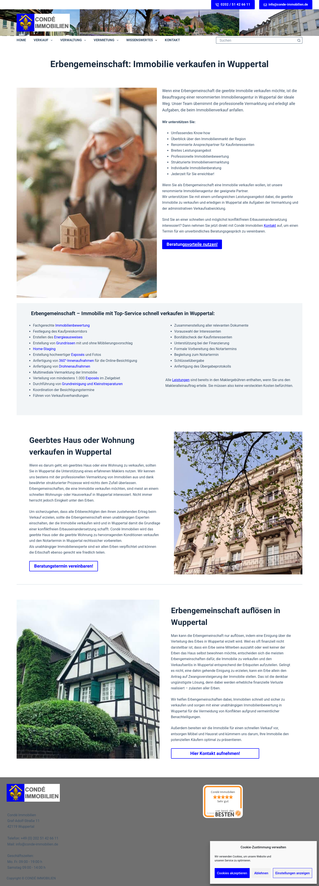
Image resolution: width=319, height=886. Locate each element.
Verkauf (44, 40)
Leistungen (180, 380)
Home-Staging (44, 349)
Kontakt (172, 40)
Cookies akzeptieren (232, 873)
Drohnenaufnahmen (74, 366)
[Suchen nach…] (256, 40)
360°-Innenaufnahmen (76, 361)
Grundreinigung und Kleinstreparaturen (92, 384)
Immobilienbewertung (72, 325)
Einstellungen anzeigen (292, 873)
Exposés (77, 355)
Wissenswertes (142, 40)
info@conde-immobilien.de (286, 4)
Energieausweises (68, 337)
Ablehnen (261, 873)
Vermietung (107, 40)
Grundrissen (65, 343)
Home (21, 40)
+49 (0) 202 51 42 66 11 (39, 838)
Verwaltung (74, 40)
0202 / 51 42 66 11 (233, 4)
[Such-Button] (299, 40)
